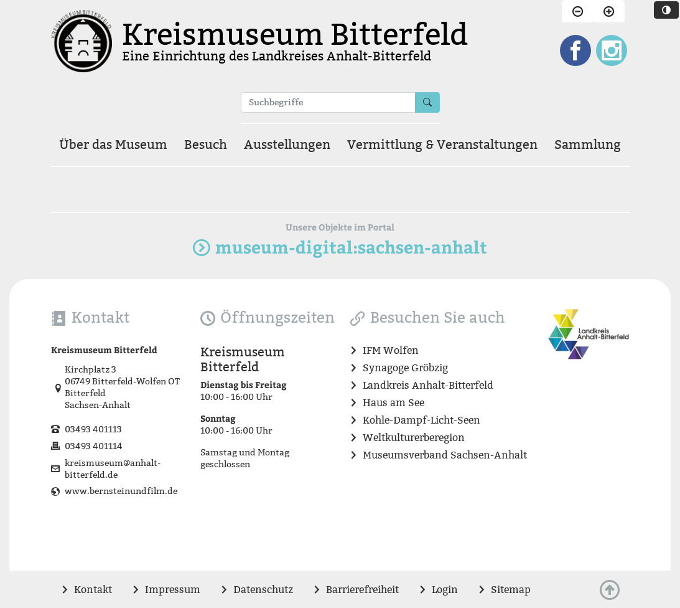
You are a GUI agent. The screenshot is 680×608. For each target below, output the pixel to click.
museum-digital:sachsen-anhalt (340, 247)
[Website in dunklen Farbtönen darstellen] (666, 10)
